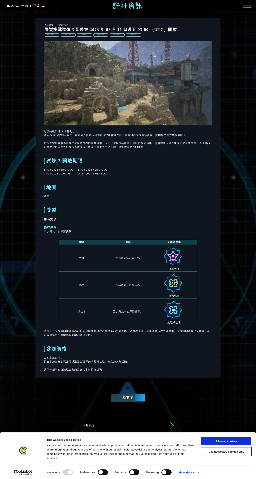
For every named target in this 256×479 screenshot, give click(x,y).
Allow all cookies (226, 440)
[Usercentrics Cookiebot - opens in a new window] (23, 472)
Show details (186, 471)
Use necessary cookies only (226, 451)
